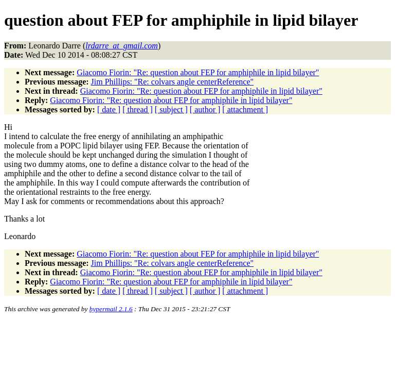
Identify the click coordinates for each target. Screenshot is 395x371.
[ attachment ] (245, 109)
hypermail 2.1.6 (111, 309)
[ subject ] (171, 109)
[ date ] (108, 109)
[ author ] (205, 109)
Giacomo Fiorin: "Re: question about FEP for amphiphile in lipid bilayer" (198, 72)
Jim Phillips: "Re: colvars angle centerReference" (172, 81)
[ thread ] (137, 109)
